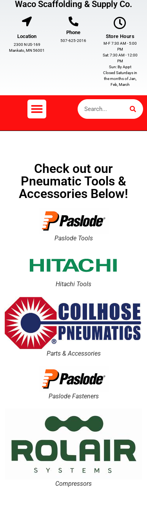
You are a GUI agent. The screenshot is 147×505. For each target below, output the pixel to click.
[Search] (133, 109)
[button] (36, 109)
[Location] (27, 21)
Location (26, 36)
